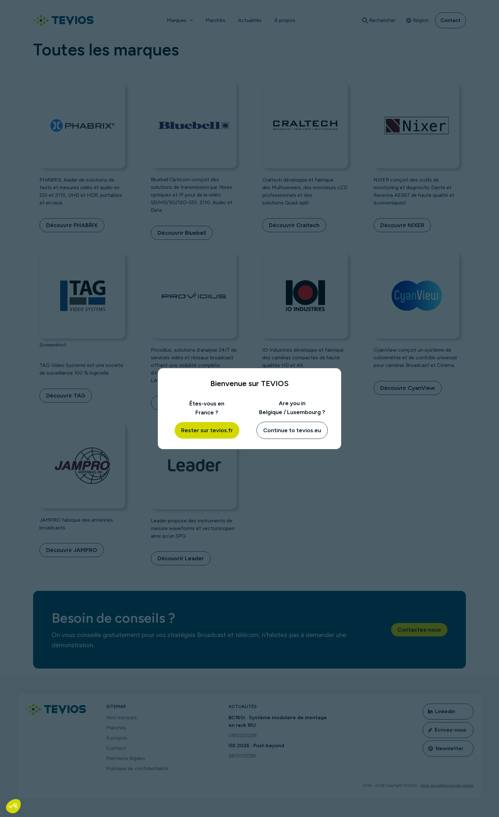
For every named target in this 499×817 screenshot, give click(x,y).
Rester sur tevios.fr (207, 430)
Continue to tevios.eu (292, 430)
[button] (13, 806)
